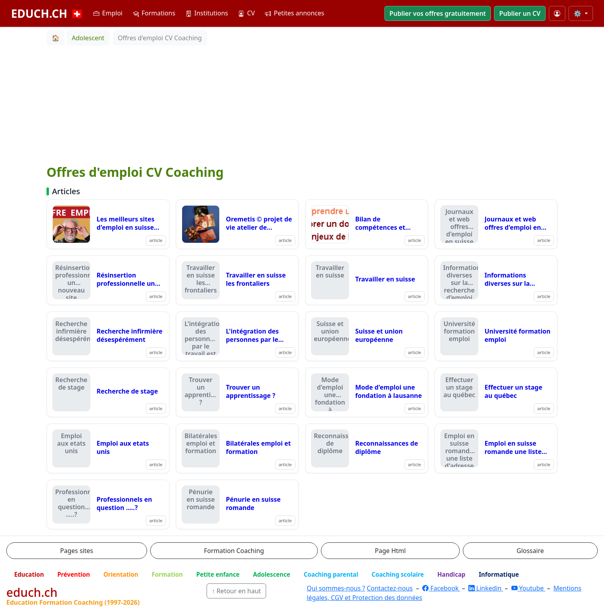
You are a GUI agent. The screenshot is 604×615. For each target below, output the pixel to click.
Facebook (441, 588)
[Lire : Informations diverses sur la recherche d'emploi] (495, 280)
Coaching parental (331, 574)
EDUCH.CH (47, 13)
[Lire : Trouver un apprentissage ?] (237, 392)
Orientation (120, 574)
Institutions (207, 13)
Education (29, 574)
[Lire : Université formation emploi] (495, 336)
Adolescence (272, 574)
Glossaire (530, 550)
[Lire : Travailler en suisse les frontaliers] (237, 280)
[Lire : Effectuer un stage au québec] (495, 392)
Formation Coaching (234, 550)
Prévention (73, 574)
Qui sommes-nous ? (336, 588)
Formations (154, 13)
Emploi (108, 13)
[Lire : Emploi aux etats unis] (108, 448)
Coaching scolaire (397, 574)
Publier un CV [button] (519, 13)
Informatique (499, 574)
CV (246, 13)
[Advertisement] (302, 104)
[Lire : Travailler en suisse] (366, 280)
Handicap (451, 574)
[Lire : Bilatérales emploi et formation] (237, 448)
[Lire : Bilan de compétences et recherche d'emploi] (366, 224)
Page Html (390, 550)
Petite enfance (218, 574)
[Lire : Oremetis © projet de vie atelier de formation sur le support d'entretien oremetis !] (237, 224)
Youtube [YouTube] (528, 588)
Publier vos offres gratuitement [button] (438, 13)
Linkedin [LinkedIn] (485, 588)
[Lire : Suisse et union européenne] (366, 336)
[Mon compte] (557, 13)
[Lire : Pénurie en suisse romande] (237, 504)
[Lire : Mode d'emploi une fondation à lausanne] (366, 392)
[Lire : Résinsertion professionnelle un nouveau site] (108, 280)
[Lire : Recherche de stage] (108, 392)
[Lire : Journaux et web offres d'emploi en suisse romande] (495, 224)
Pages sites (76, 550)
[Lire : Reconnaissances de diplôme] (366, 448)
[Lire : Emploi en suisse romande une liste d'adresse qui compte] (495, 448)
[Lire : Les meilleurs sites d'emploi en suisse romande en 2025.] (108, 224)
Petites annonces (294, 13)
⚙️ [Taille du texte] (578, 13)
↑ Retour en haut (236, 591)
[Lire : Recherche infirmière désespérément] (108, 336)
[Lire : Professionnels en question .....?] (108, 504)
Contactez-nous (390, 588)
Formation (167, 574)
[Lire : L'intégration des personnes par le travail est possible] (237, 336)
